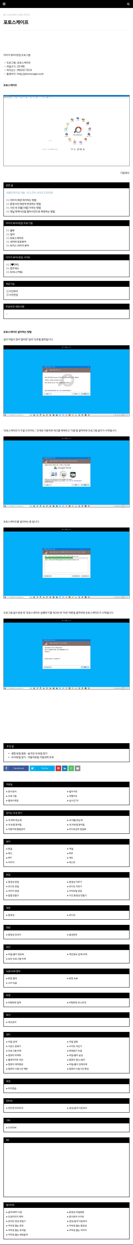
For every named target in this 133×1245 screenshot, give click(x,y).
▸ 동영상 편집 (12, 882)
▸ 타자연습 (11, 1088)
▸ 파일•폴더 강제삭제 (77, 1064)
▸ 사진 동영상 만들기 (77, 895)
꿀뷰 (12, 230)
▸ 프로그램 (11, 796)
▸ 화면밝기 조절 (74, 1050)
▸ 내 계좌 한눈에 (14, 820)
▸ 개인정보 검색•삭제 (77, 954)
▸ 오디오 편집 (12, 886)
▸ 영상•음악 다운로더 (77, 1108)
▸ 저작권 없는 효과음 (16, 1230)
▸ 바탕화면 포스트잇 (76, 1002)
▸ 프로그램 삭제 (13, 1050)
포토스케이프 (17, 238)
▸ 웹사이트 (72, 791)
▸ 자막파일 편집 (74, 891)
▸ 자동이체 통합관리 (15, 829)
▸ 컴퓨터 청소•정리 (76, 1059)
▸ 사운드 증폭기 (13, 1046)
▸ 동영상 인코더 (13, 934)
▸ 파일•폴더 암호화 (15, 954)
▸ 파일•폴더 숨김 (75, 1055)
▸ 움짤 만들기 (12, 895)
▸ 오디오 (71, 915)
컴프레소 (14, 268)
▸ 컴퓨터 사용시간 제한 (17, 1068)
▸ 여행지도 (72, 796)
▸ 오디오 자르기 (74, 886)
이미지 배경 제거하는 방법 (23, 200)
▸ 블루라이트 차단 (14, 1059)
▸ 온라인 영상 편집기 (16, 1221)
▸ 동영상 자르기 (74, 882)
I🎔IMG (14, 265)
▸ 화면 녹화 (72, 978)
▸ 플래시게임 (12, 800)
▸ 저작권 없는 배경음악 (17, 1234)
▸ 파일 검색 (11, 1041)
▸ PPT (9, 857)
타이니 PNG (16, 272)
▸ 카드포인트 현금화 (76, 829)
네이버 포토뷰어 (18, 242)
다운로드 (125, 173)
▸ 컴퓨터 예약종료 (14, 1064)
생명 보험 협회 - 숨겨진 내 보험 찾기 (29, 753)
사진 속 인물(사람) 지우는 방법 (25, 208)
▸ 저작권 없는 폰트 (15, 1225)
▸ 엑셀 (70, 848)
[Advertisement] (66, 42)
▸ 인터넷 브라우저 (14, 1108)
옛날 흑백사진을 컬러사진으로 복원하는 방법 (32, 211)
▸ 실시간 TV (72, 800)
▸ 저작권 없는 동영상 (77, 1225)
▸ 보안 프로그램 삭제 (16, 958)
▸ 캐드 (70, 857)
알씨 (12, 234)
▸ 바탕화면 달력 (13, 1002)
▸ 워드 (9, 853)
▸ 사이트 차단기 (74, 1046)
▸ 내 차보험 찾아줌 (76, 824)
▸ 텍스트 (71, 862)
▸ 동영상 (10, 915)
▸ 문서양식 (11, 791)
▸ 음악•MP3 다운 (14, 1212)
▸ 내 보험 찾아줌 (14, 824)
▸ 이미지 (10, 862)
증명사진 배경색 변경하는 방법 (25, 204)
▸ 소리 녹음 (11, 983)
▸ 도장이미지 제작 (14, 1216)
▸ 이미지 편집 (12, 891)
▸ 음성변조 (72, 934)
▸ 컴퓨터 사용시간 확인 (78, 1068)
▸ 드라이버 (11, 1127)
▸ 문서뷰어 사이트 (75, 1216)
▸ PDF (70, 853)
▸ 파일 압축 (72, 1041)
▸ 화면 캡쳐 (11, 978)
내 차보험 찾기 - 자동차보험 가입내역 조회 (32, 757)
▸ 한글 (9, 848)
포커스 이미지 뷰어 (19, 245)
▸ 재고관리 (11, 1022)
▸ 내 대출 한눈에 (75, 820)
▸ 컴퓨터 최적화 (13, 1055)
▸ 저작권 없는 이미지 (77, 1230)
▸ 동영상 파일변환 (75, 1212)
